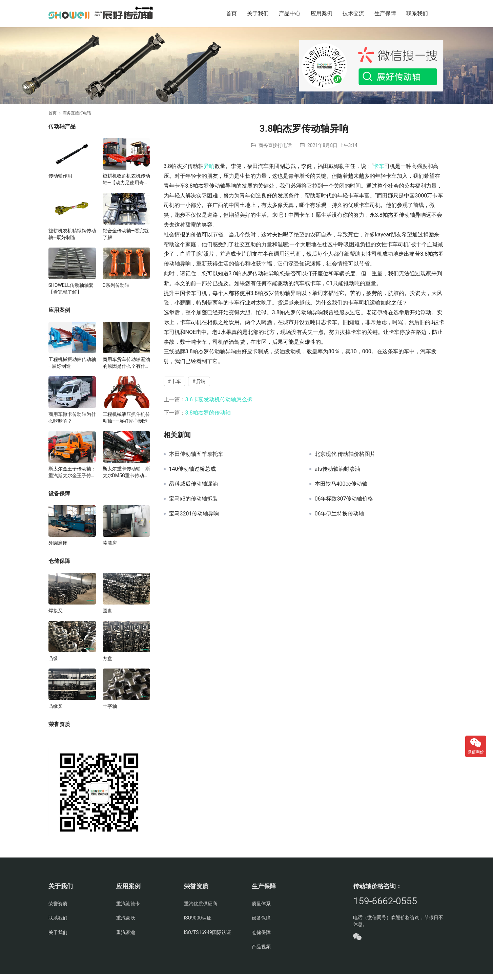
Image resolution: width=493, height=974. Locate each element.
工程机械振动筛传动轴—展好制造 (72, 363)
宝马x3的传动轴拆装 (193, 499)
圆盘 (107, 610)
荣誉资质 (57, 903)
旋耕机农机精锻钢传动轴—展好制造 (72, 234)
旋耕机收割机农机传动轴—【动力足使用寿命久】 (126, 179)
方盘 (107, 658)
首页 (231, 13)
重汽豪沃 (125, 917)
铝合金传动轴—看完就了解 (126, 234)
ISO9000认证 (197, 917)
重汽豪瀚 (125, 932)
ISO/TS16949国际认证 (207, 932)
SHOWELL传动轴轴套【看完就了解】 (71, 288)
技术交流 (353, 13)
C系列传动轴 (116, 285)
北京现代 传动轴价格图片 (345, 454)
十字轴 (110, 706)
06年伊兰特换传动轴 (339, 514)
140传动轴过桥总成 (192, 469)
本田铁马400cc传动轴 (341, 484)
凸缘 (53, 658)
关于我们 (258, 13)
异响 (209, 166)
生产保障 (385, 13)
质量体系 (261, 903)
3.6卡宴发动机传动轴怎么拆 (218, 399)
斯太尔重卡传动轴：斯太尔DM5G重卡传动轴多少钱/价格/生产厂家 (126, 472)
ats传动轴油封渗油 (337, 469)
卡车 (378, 166)
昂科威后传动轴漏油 (193, 484)
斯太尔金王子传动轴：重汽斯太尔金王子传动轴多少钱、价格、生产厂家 (72, 472)
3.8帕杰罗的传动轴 (208, 412)
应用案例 (321, 13)
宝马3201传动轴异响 (194, 514)
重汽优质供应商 (200, 903)
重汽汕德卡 (128, 903)
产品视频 (261, 946)
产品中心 (290, 13)
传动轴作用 (60, 175)
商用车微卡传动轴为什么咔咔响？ (72, 417)
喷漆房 (110, 543)
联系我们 (417, 13)
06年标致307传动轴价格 (344, 499)
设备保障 (261, 917)
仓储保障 (261, 932)
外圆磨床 (57, 543)
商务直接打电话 (275, 145)
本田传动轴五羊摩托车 (196, 454)
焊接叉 (55, 610)
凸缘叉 (55, 706)
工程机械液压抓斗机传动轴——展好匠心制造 (126, 417)
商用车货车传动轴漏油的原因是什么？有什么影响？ (126, 363)
